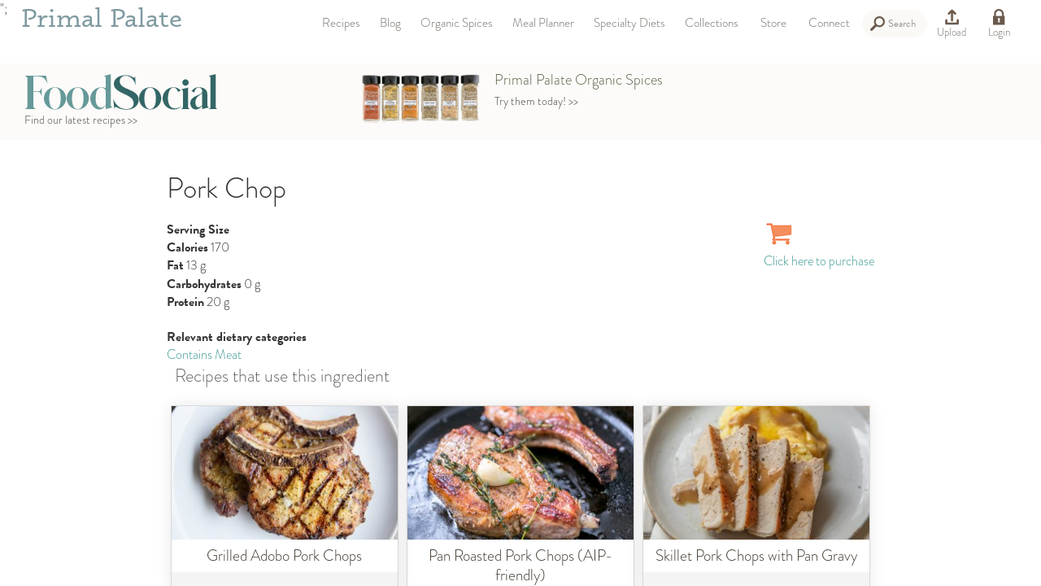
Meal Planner (543, 23)
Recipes (341, 23)
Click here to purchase (819, 252)
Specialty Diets (629, 23)
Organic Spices (456, 23)
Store (773, 23)
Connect (829, 23)
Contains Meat (204, 354)
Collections (711, 23)
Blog (390, 23)
